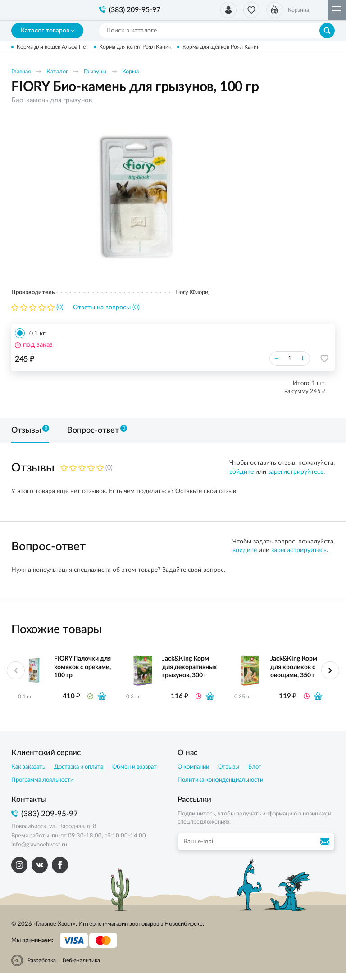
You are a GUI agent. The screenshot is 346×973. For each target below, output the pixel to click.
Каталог (57, 72)
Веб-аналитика (81, 960)
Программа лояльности (42, 780)
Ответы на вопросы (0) (106, 307)
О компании (193, 767)
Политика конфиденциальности (220, 780)
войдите (241, 472)
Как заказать (28, 767)
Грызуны (95, 72)
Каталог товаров (47, 30)
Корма (130, 72)
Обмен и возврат (134, 767)
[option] (135, 197)
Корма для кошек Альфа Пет (52, 47)
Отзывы (228, 767)
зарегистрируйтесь (295, 472)
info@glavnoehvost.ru (39, 845)
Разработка (41, 960)
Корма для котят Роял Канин (135, 47)
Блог (254, 767)
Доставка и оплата (78, 767)
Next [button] (330, 670)
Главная (21, 72)
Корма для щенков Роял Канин (221, 47)
